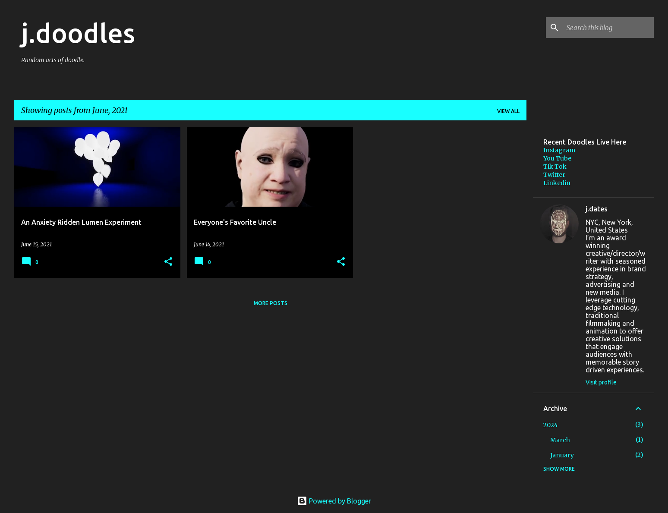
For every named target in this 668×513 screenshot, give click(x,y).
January (562, 455)
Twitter (554, 175)
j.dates (597, 209)
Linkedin (556, 183)
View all (508, 111)
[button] (168, 262)
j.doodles (78, 33)
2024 (550, 425)
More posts (270, 303)
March (560, 440)
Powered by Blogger (334, 501)
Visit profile (601, 382)
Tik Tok (555, 166)
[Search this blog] (608, 27)
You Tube (557, 158)
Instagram (559, 150)
